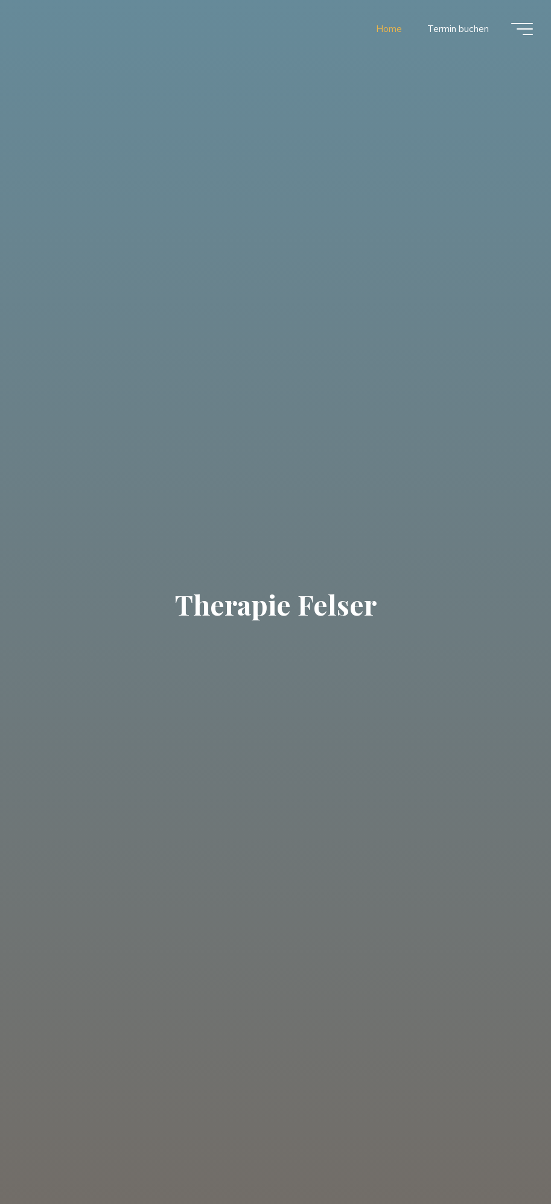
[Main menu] (522, 29)
